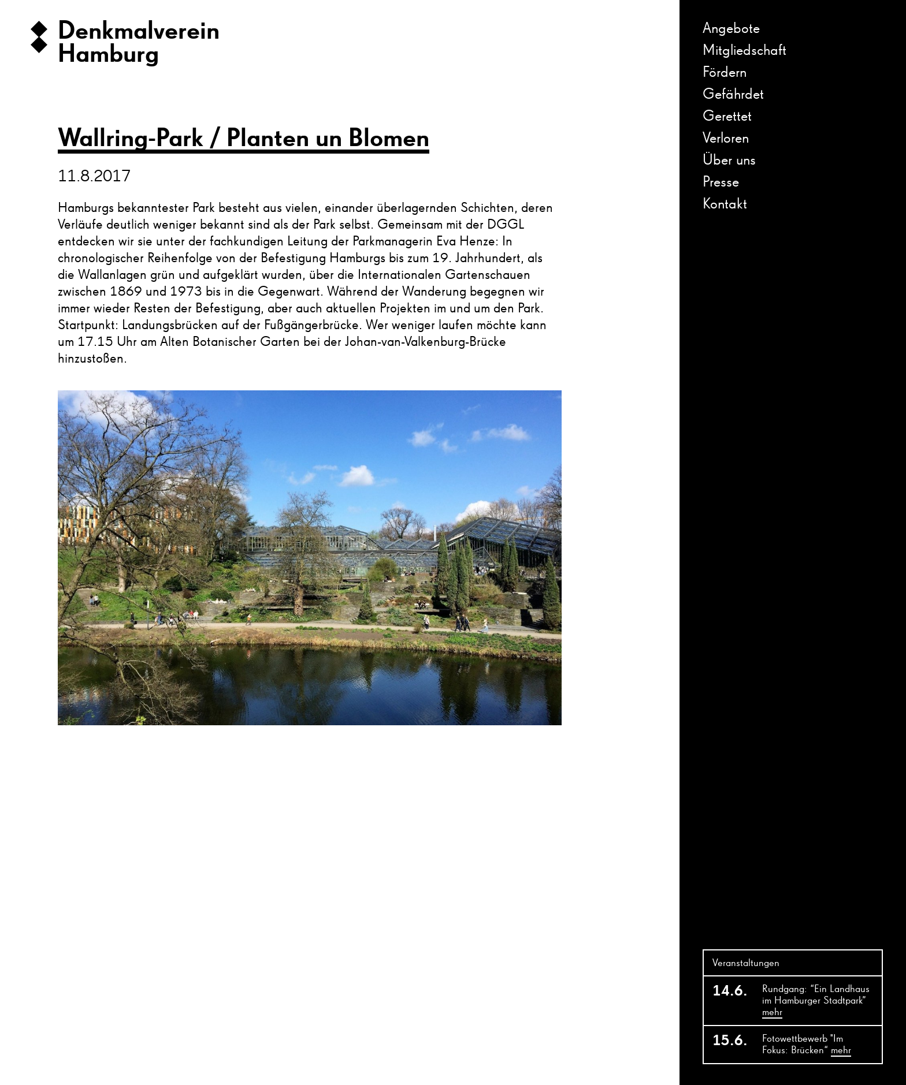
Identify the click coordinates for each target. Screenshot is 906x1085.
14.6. (730, 991)
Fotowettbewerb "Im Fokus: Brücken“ (806, 1045)
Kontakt (725, 204)
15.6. (730, 1041)
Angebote (731, 28)
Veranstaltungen (745, 963)
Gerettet (727, 116)
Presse (721, 182)
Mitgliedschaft (744, 50)
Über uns (729, 160)
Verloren (726, 138)
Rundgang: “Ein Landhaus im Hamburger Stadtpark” (816, 1001)
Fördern (725, 72)
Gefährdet (733, 94)
